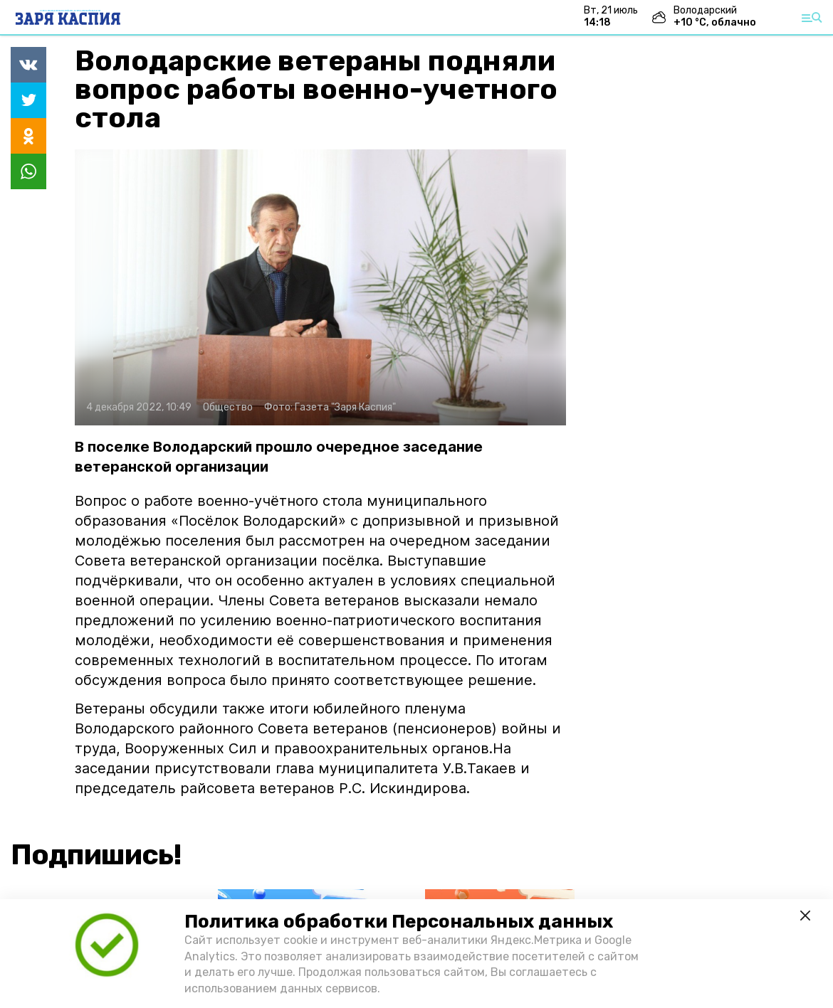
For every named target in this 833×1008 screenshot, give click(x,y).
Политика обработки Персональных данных (398, 922)
